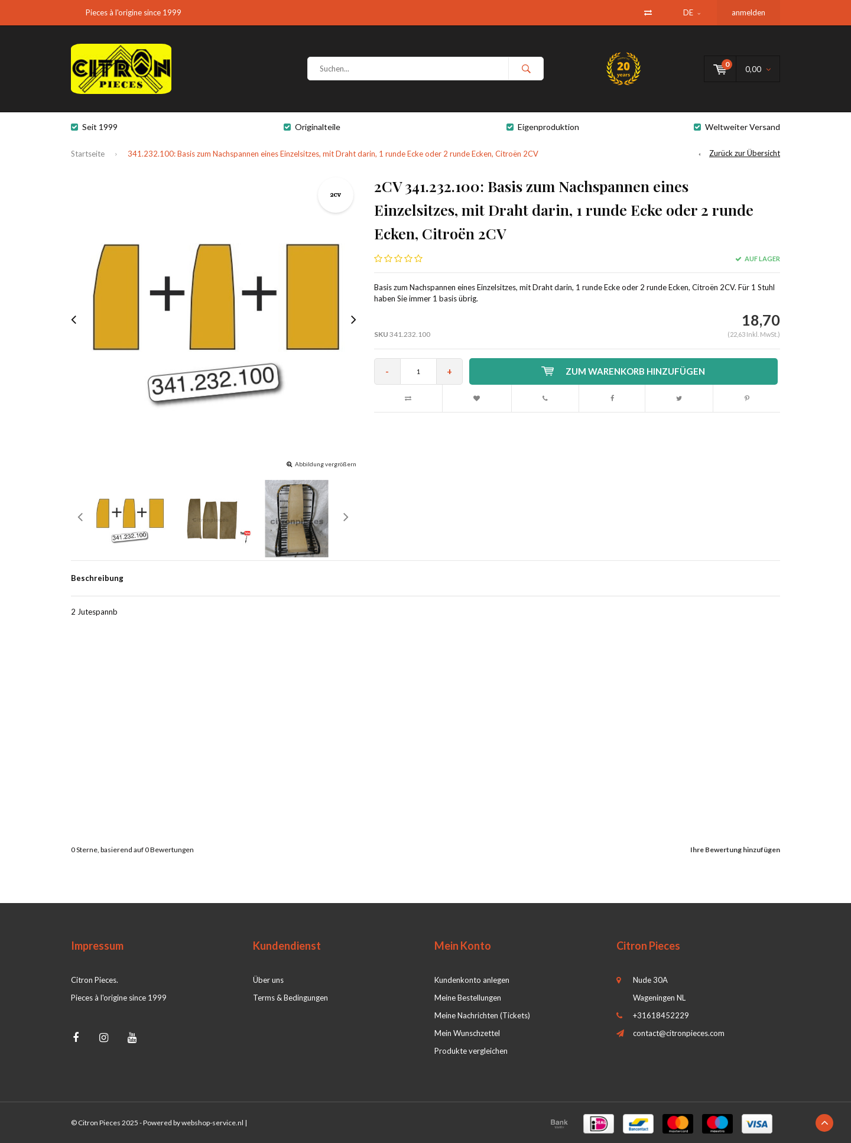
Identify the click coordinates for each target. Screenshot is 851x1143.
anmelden (748, 12)
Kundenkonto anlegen (471, 980)
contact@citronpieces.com (679, 1033)
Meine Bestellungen (467, 997)
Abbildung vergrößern (325, 463)
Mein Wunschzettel (467, 1033)
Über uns (268, 980)
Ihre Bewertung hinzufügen (735, 849)
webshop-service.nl (212, 1122)
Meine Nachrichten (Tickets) (482, 1015)
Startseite (88, 153)
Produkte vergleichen (471, 1051)
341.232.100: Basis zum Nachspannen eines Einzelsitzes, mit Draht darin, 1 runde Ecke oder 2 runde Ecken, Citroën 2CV (333, 153)
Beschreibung (97, 578)
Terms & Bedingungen (290, 997)
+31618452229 (661, 1015)
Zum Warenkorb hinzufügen (623, 371)
